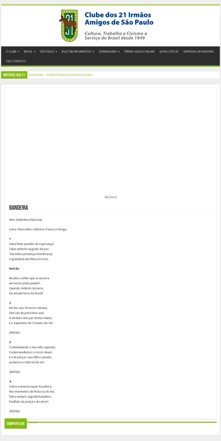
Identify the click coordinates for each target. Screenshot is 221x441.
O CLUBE (11, 51)
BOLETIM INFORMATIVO (77, 51)
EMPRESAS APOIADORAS (199, 51)
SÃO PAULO (47, 51)
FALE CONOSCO (16, 61)
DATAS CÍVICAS (169, 51)
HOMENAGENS (108, 51)
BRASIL (28, 51)
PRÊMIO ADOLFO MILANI (139, 51)
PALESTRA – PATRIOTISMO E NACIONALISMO (60, 75)
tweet (32, 422)
